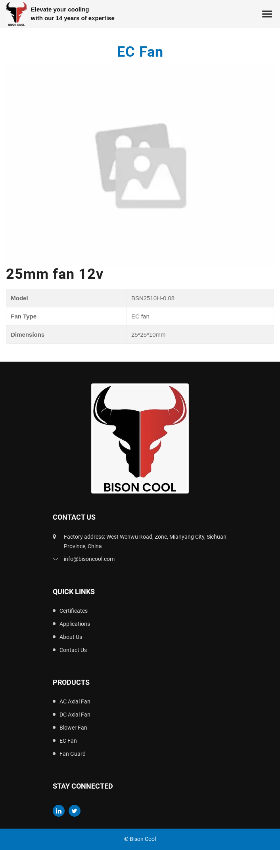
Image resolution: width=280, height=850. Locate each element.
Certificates (73, 611)
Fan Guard (72, 754)
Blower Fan (73, 727)
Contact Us (73, 650)
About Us (70, 637)
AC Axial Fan (74, 701)
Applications (74, 624)
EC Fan (68, 741)
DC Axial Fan (74, 714)
